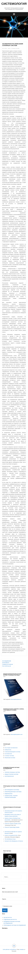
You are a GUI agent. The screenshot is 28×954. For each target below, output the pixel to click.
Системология (8, 753)
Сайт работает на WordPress (9, 949)
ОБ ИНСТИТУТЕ (8, 917)
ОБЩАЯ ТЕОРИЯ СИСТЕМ (11, 774)
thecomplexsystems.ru (16, 699)
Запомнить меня (7, 906)
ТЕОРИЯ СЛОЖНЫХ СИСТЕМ (12, 772)
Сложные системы (15, 48)
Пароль (4, 899)
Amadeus (22, 949)
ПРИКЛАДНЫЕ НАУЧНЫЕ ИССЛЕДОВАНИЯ (15, 925)
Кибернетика (8, 749)
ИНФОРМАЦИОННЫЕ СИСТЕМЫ (13, 791)
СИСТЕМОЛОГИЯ (14, 3)
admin (9, 48)
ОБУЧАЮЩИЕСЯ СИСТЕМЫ (12, 789)
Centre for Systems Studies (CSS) (13, 823)
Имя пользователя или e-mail (10, 891)
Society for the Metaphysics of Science (14, 841)
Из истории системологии (11, 747)
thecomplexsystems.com (16, 734)
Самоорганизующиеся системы (12, 751)
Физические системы (10, 757)
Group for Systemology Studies (12, 827)
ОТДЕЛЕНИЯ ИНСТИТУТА (10, 919)
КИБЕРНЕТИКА (8, 793)
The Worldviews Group (10, 839)
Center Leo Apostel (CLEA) (11, 835)
